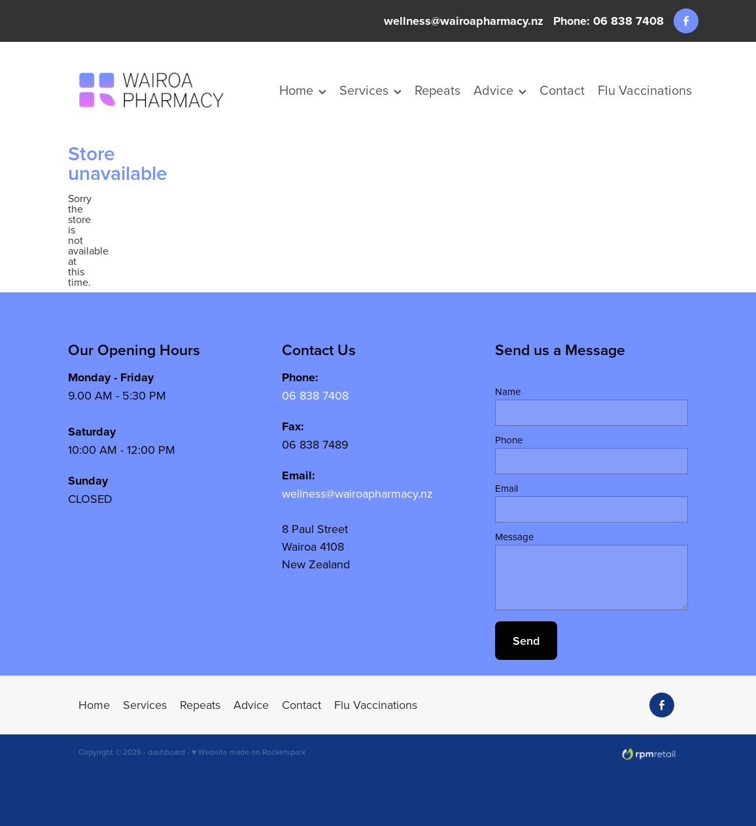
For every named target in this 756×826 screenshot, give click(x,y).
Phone (509, 440)
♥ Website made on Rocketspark (248, 751)
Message (514, 537)
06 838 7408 (315, 395)
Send (526, 640)
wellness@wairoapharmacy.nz (463, 20)
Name (508, 391)
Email (506, 488)
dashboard (166, 751)
